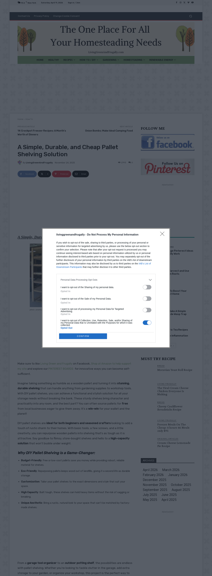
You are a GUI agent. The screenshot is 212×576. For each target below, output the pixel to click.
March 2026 (171, 470)
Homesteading (166, 247)
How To (29, 119)
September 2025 (155, 490)
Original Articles (167, 439)
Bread (161, 366)
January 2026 (177, 475)
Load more (167, 345)
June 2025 (169, 495)
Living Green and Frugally (56, 363)
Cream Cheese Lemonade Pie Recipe (173, 444)
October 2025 (181, 485)
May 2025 (150, 500)
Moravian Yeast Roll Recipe (174, 370)
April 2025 (168, 500)
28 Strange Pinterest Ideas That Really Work (176, 252)
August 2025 (181, 490)
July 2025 (150, 495)
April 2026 (150, 470)
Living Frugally (167, 384)
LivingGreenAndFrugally (39, 163)
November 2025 (154, 485)
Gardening (164, 267)
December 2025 (154, 480)
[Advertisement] (106, 89)
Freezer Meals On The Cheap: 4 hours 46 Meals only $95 (173, 427)
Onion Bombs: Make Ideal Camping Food (109, 130)
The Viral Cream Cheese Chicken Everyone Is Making (172, 391)
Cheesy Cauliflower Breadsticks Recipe (170, 408)
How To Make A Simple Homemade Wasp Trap (172, 313)
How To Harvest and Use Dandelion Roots (174, 272)
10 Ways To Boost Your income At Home (173, 292)
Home (20, 119)
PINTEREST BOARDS (60, 368)
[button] (190, 16)
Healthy (163, 326)
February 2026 (153, 475)
